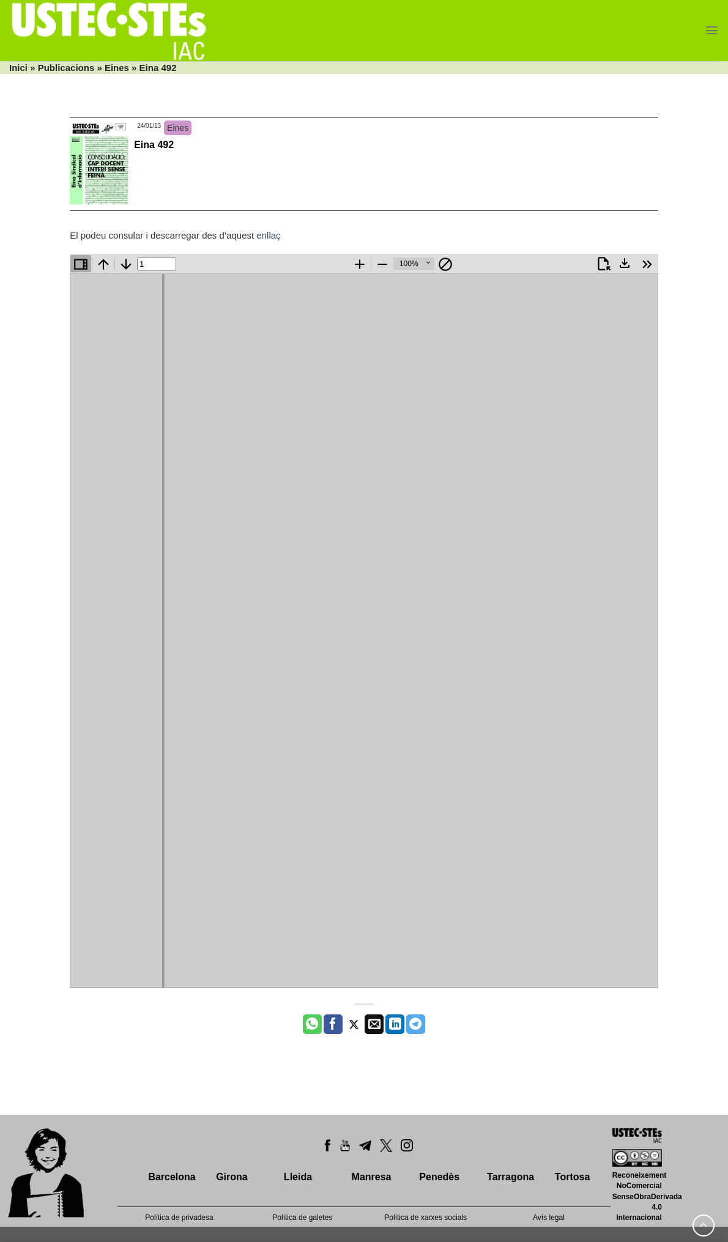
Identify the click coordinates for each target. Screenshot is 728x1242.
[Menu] (712, 30)
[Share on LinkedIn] (394, 1024)
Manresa (372, 1177)
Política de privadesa (179, 1217)
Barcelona (171, 1177)
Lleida (298, 1177)
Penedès (439, 1177)
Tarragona (510, 1177)
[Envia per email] (374, 1024)
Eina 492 (154, 144)
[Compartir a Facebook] (333, 1024)
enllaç (268, 235)
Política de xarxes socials (425, 1217)
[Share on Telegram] (415, 1024)
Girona (232, 1177)
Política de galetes (302, 1217)
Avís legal (549, 1217)
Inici (18, 67)
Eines (117, 67)
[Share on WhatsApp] (312, 1024)
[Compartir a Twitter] (353, 1024)
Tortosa (572, 1177)
